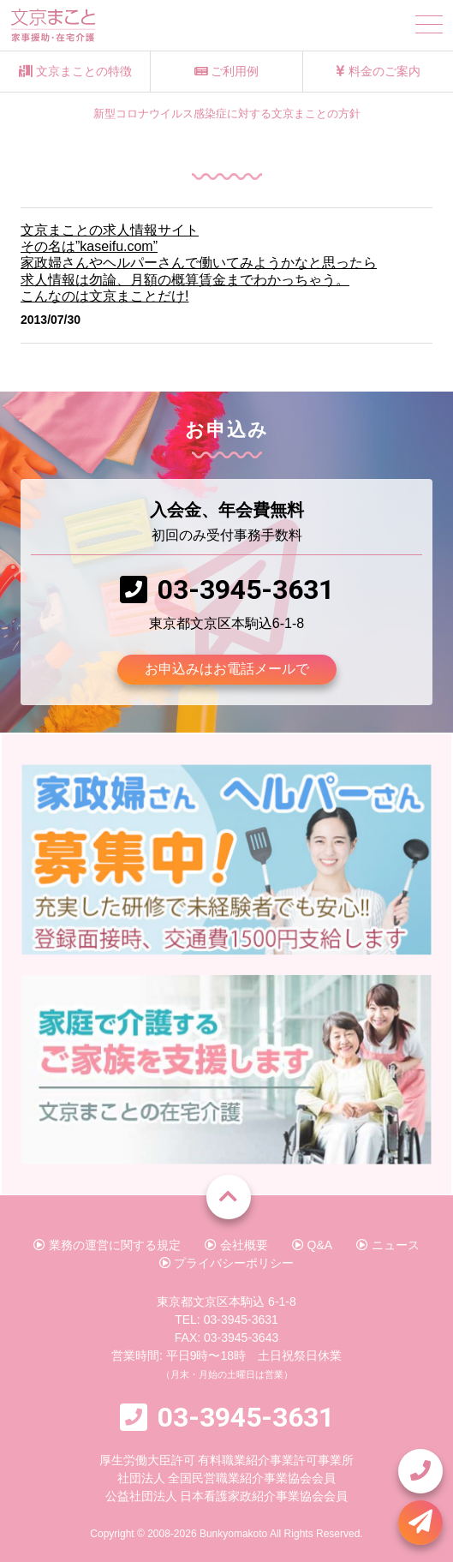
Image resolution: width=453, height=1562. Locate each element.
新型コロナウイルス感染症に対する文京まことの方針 (227, 114)
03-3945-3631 (246, 589)
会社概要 (236, 1245)
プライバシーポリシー (227, 1263)
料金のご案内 (378, 71)
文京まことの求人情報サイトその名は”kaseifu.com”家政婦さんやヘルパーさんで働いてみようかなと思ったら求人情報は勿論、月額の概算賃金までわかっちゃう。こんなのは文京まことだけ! (199, 263)
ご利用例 (226, 71)
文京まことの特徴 (75, 71)
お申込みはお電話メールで (227, 668)
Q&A (312, 1245)
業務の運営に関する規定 (107, 1245)
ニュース (388, 1245)
